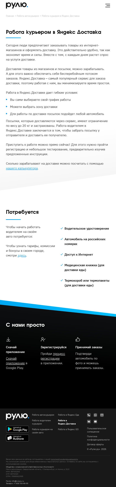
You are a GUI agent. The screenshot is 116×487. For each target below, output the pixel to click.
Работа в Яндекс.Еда (68, 414)
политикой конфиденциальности (64, 459)
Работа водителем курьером (41, 422)
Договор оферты (95, 444)
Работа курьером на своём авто (42, 431)
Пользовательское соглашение (96, 430)
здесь (22, 255)
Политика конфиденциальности (98, 438)
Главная (10, 15)
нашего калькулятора (22, 168)
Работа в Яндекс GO (68, 429)
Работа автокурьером (28, 15)
